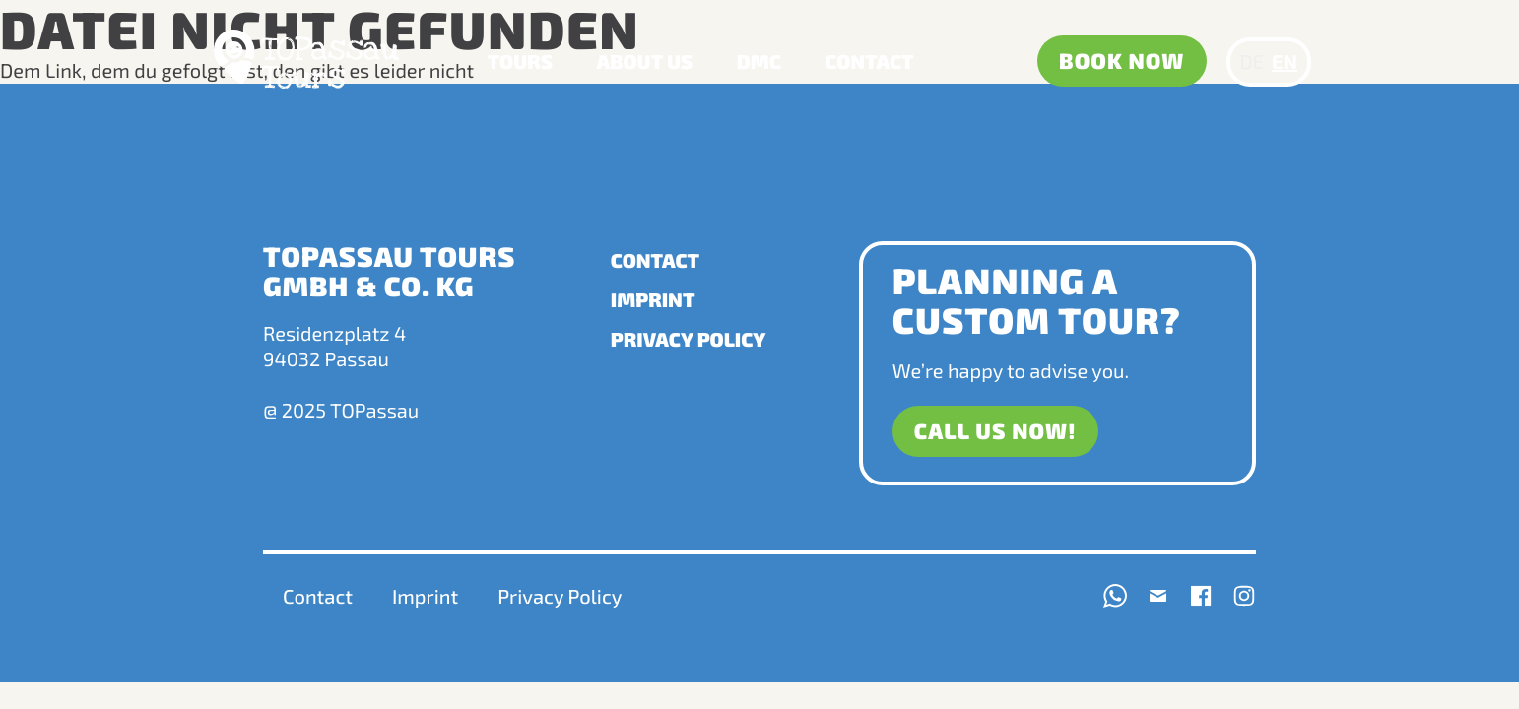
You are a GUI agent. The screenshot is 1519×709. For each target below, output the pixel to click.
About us (645, 62)
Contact (869, 62)
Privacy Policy (688, 340)
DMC (759, 62)
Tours (520, 62)
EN (1284, 62)
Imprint (653, 300)
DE (1252, 62)
